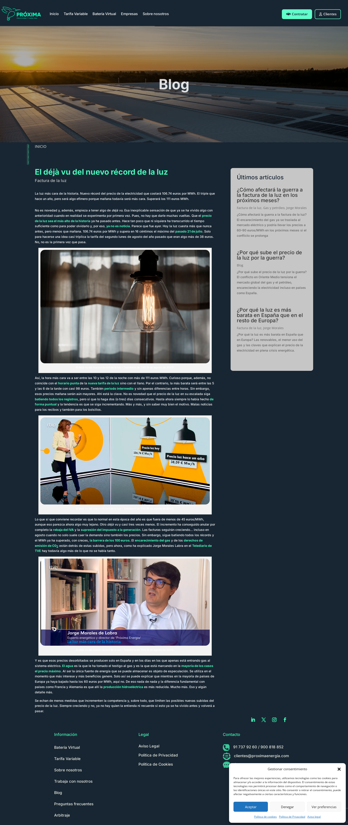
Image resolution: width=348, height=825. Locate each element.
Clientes (327, 14)
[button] (339, 769)
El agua (67, 666)
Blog (240, 265)
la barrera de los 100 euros (110, 540)
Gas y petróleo (274, 208)
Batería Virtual (104, 14)
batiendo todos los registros (56, 399)
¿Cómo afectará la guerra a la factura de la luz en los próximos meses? (270, 195)
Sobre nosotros (156, 14)
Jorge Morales (296, 208)
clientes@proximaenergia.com (261, 756)
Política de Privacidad (292, 817)
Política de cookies (265, 817)
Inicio (54, 14)
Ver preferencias (324, 807)
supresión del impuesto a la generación (110, 530)
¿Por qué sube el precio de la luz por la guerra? (269, 255)
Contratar (297, 14)
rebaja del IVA (63, 530)
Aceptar (251, 807)
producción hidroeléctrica (123, 687)
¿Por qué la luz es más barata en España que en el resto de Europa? (270, 315)
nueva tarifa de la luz (103, 383)
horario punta (68, 383)
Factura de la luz (51, 180)
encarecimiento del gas (152, 540)
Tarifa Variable (76, 14)
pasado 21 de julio (188, 231)
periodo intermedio (119, 388)
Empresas (129, 14)
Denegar (287, 807)
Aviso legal (314, 817)
